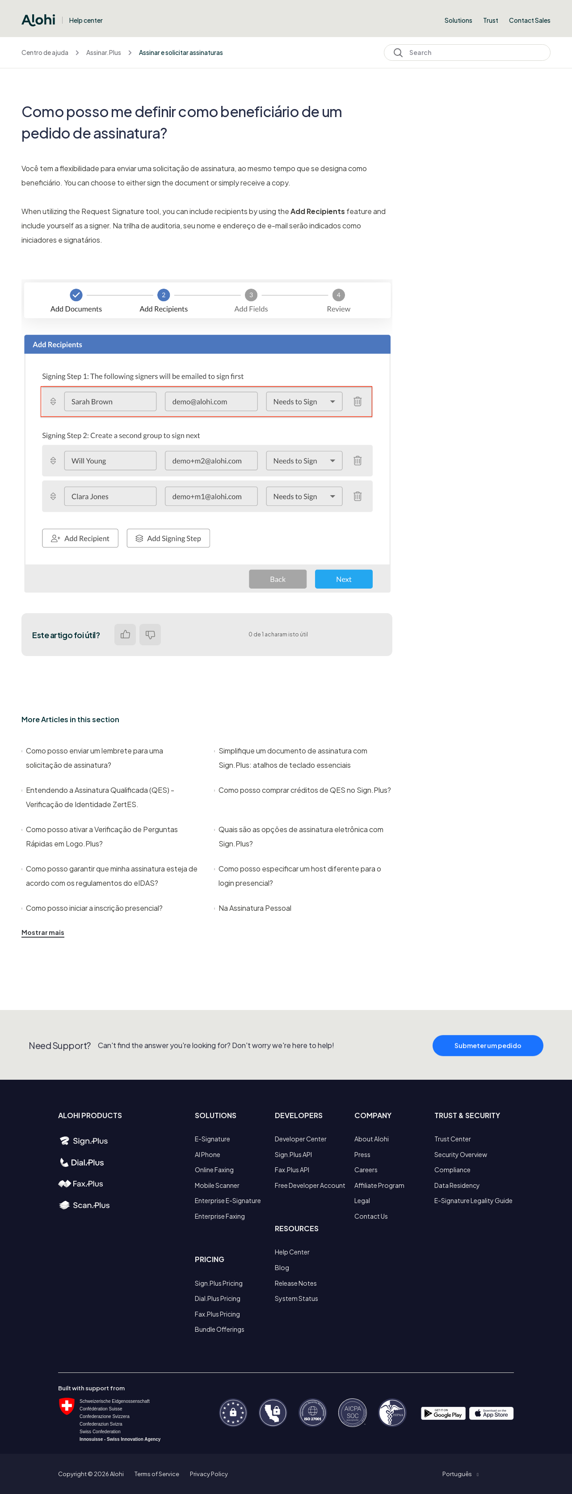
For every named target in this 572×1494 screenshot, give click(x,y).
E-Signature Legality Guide (473, 1200)
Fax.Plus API (292, 1170)
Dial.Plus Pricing (217, 1298)
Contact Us (371, 1216)
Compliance (452, 1170)
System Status (296, 1298)
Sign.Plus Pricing (219, 1283)
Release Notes (296, 1283)
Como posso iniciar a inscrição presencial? (92, 908)
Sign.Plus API (293, 1154)
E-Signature (212, 1139)
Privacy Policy (209, 1473)
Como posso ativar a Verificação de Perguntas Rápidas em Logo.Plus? (99, 836)
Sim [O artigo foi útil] (125, 634)
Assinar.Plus (103, 52)
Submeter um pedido (488, 1053)
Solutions (458, 20)
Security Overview (460, 1154)
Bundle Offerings (219, 1329)
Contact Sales (530, 20)
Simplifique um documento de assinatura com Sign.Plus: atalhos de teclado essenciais (290, 758)
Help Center (292, 1252)
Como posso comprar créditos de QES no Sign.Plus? (302, 790)
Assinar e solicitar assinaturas (181, 52)
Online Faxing (214, 1170)
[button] (460, 1474)
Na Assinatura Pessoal (252, 908)
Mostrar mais (42, 932)
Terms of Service (157, 1473)
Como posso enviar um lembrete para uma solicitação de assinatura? (92, 758)
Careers (366, 1170)
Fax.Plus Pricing (217, 1314)
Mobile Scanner (217, 1185)
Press (362, 1154)
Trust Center (452, 1139)
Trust (490, 20)
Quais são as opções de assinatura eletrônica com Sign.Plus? (298, 836)
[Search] (467, 52)
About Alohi (371, 1139)
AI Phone (207, 1154)
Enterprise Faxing (220, 1216)
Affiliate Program (379, 1185)
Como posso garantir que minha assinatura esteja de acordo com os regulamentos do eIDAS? (109, 876)
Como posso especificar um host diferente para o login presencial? (297, 876)
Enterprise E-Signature (228, 1200)
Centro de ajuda (44, 52)
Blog (282, 1267)
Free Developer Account (310, 1185)
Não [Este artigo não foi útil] (150, 634)
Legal (362, 1200)
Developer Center (301, 1139)
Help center (86, 20)
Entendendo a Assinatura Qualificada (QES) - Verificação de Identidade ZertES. (97, 797)
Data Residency (457, 1185)
